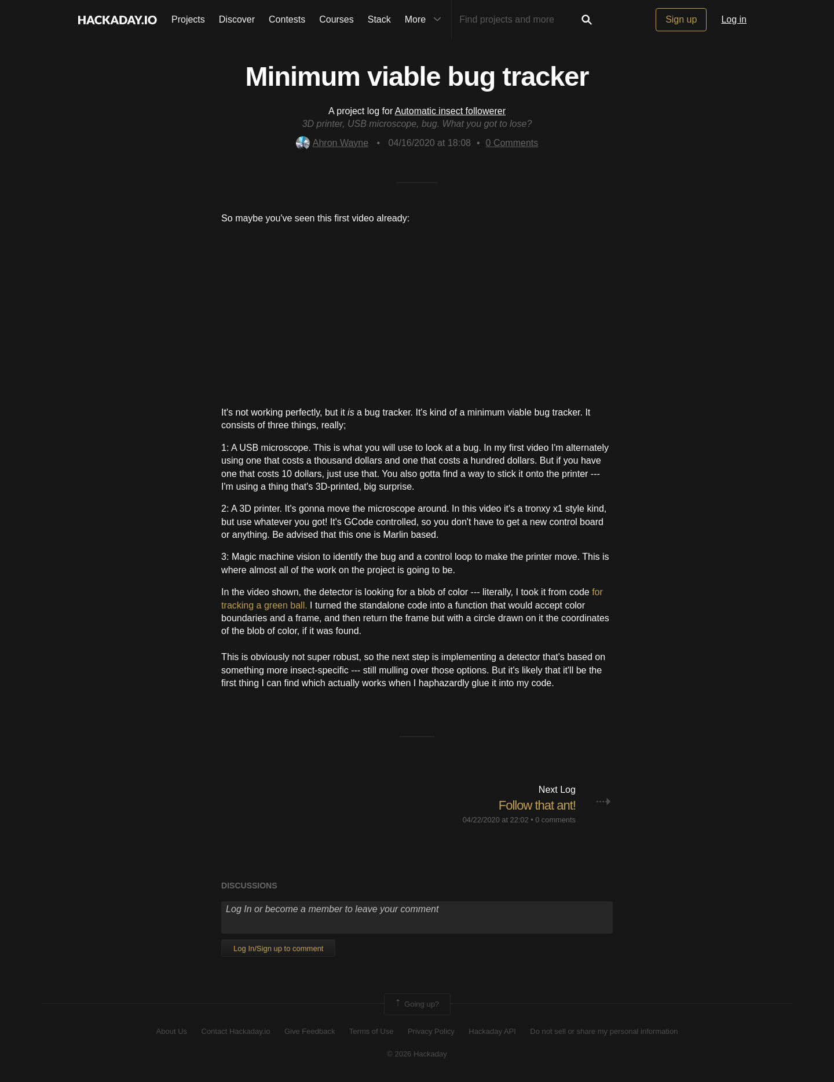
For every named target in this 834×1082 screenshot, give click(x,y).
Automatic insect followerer (450, 111)
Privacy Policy (431, 1031)
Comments (512, 143)
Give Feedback (309, 1031)
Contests (287, 19)
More (426, 20)
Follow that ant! (537, 805)
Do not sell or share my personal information (604, 1031)
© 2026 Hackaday (417, 1054)
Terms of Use (371, 1031)
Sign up (681, 19)
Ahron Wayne (332, 143)
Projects (188, 19)
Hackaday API (492, 1031)
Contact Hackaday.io (236, 1031)
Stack (379, 19)
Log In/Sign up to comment (278, 948)
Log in (734, 19)
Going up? (416, 1004)
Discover (237, 19)
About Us (171, 1031)
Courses (336, 19)
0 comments (555, 819)
